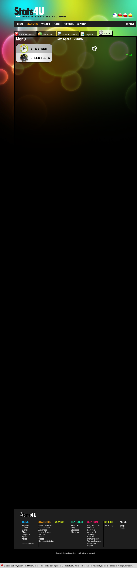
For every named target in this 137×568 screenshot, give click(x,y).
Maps (24, 539)
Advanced (42, 530)
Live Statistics (44, 528)
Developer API (28, 543)
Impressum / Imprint (92, 544)
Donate (90, 528)
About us (75, 532)
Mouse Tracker (44, 532)
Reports (41, 534)
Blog (73, 528)
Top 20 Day (108, 525)
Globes (25, 528)
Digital (24, 530)
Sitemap (90, 534)
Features (75, 525)
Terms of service (94, 541)
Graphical (26, 534)
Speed (41, 539)
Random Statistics (46, 541)
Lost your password (91, 531)
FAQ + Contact (93, 525)
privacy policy (127, 566)
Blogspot (75, 530)
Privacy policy (93, 539)
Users (41, 536)
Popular (25, 525)
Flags (24, 532)
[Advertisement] (26, 92)
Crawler (90, 536)
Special (25, 536)
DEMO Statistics (45, 525)
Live (128, 55)
